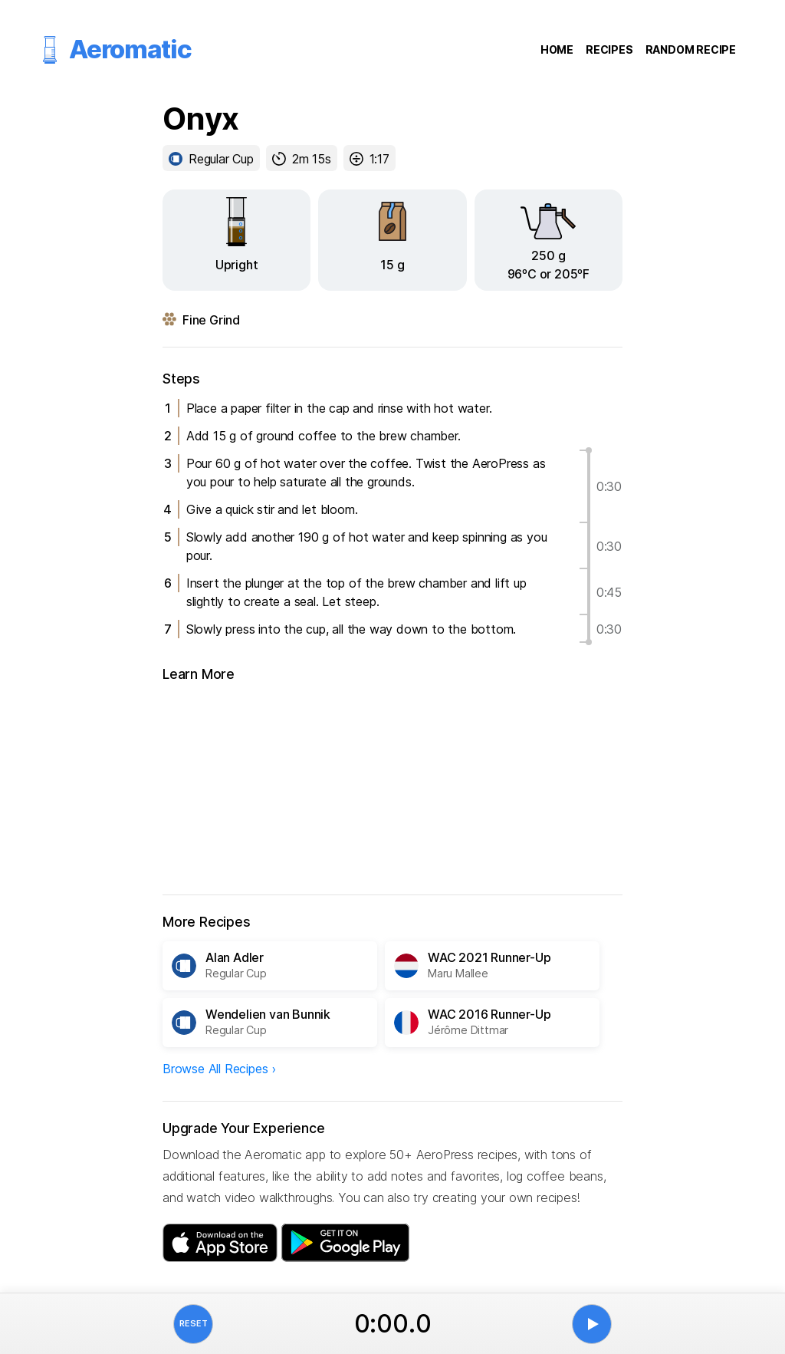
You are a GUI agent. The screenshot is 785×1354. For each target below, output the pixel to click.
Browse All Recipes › (219, 1068)
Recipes (609, 49)
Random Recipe (690, 49)
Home (556, 49)
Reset (193, 1323)
